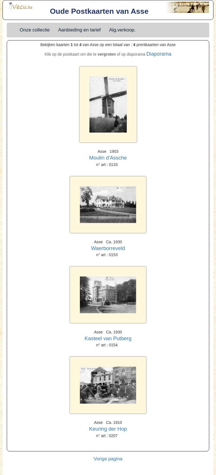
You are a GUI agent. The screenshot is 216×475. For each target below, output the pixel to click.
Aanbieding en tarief (79, 30)
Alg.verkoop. (122, 30)
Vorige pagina (108, 459)
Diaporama (158, 54)
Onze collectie (35, 30)
